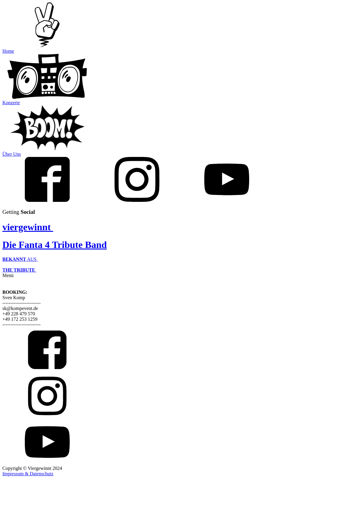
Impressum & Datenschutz (28, 473)
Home (8, 51)
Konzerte (11, 102)
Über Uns (11, 154)
